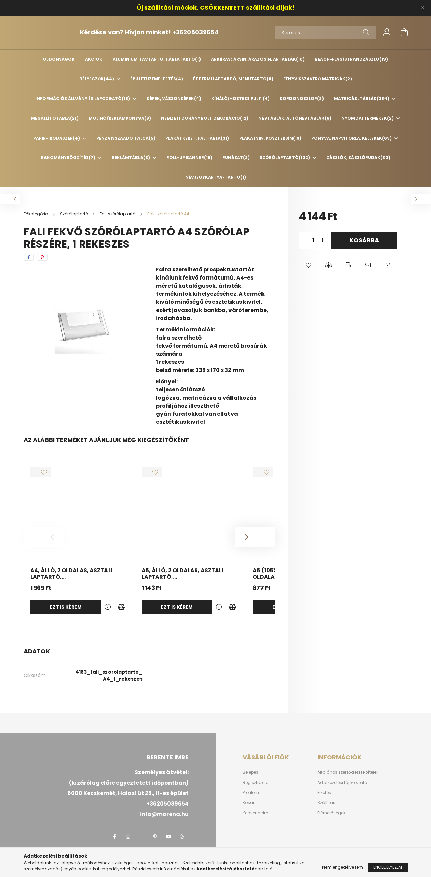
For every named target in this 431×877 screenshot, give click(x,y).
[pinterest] (42, 257)
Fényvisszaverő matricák (317, 79)
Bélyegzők (97, 79)
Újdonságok (59, 59)
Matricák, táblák (362, 98)
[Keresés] (325, 32)
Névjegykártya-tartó (215, 177)
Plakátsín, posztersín (270, 138)
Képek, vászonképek (174, 98)
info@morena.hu (164, 814)
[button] (308, 265)
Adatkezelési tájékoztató (342, 782)
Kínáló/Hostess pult (240, 98)
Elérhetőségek (331, 813)
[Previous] (44, 537)
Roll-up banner (189, 157)
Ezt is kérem (66, 607)
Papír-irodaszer (57, 138)
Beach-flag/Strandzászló (351, 59)
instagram (128, 836)
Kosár (248, 802)
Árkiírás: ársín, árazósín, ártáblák (258, 59)
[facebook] (29, 257)
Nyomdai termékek (368, 118)
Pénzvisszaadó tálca (125, 138)
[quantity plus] (322, 240)
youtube (168, 836)
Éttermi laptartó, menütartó (233, 79)
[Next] (255, 537)
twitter (141, 836)
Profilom (251, 792)
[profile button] (387, 32)
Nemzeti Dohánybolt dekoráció (204, 118)
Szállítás (326, 802)
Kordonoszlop (302, 98)
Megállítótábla (55, 118)
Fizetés (324, 792)
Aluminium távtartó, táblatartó (157, 59)
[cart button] (404, 32)
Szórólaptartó (285, 157)
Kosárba (364, 240)
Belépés (250, 772)
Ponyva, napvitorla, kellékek (352, 138)
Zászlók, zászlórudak (358, 157)
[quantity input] (313, 240)
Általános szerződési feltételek (347, 772)
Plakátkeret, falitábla (197, 138)
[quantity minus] (304, 240)
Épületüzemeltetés (156, 79)
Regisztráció (255, 782)
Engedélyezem (387, 867)
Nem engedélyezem (342, 867)
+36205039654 (212, 32)
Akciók (93, 59)
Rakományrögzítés (68, 157)
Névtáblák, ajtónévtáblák (294, 118)
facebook (114, 836)
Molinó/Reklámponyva (120, 118)
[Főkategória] (36, 214)
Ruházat (236, 157)
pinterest (155, 836)
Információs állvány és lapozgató (83, 98)
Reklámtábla (131, 157)
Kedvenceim (255, 813)
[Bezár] (423, 8)
